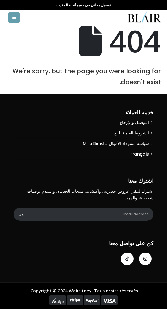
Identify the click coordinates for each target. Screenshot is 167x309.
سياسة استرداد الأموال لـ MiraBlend (116, 143)
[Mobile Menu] (14, 17)
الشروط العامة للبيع (131, 133)
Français (139, 154)
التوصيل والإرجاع (134, 122)
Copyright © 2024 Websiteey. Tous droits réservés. (83, 291)
